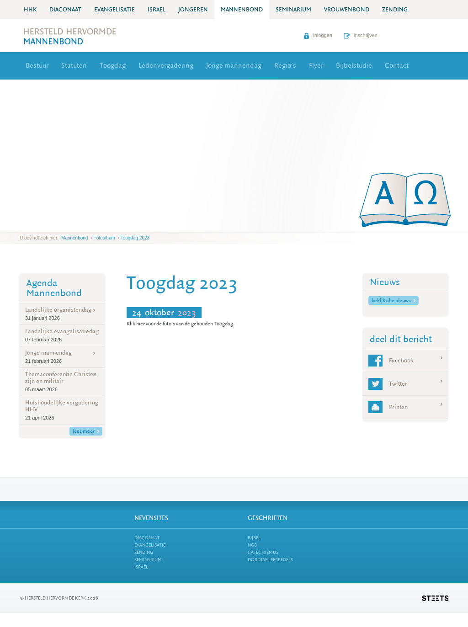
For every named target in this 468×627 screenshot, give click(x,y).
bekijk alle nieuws (393, 300)
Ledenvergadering (165, 65)
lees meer (86, 431)
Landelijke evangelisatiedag (62, 335)
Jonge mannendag (233, 65)
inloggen (317, 35)
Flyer (316, 65)
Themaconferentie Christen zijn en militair (62, 381)
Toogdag (113, 65)
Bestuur (37, 65)
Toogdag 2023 (135, 237)
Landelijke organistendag (62, 314)
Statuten (74, 65)
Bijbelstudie (354, 65)
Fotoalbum (104, 237)
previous (22, 225)
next (33, 225)
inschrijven (361, 35)
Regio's (285, 65)
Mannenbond (74, 237)
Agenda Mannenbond (54, 288)
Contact (397, 65)
